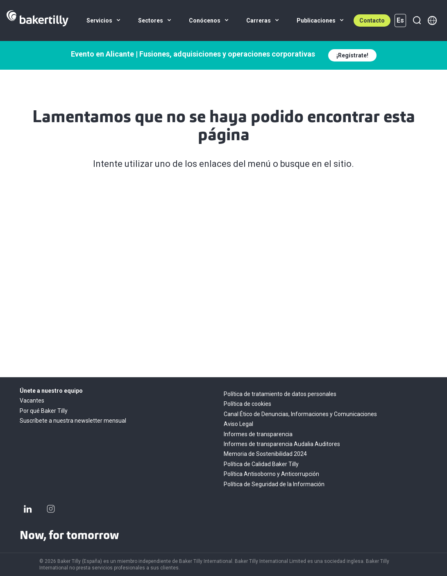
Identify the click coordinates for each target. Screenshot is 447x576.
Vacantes (32, 400)
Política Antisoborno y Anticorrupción (271, 474)
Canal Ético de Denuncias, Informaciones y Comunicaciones (300, 414)
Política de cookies (247, 404)
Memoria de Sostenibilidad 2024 (265, 454)
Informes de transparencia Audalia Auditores (282, 444)
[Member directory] (432, 20)
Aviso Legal (238, 424)
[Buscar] (416, 20)
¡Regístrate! (352, 55)
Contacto (372, 20)
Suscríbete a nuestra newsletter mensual (73, 420)
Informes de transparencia (258, 434)
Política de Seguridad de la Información (274, 484)
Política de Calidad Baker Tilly (261, 464)
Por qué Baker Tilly (44, 411)
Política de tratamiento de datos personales (280, 394)
